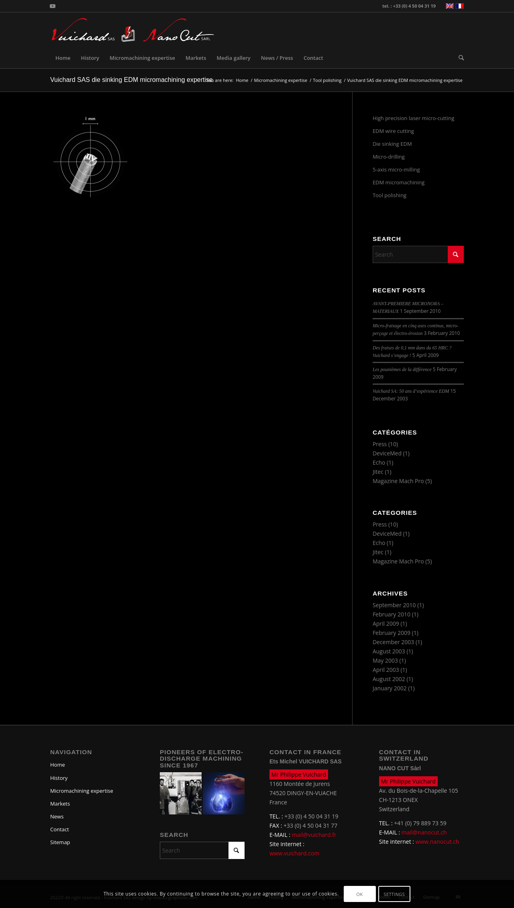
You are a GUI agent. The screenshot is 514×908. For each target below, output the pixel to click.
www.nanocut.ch (437, 841)
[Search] (458, 58)
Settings (394, 894)
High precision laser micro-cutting (413, 118)
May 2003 (385, 660)
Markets (60, 803)
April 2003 (386, 669)
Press (380, 444)
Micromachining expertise (81, 790)
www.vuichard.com (294, 853)
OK (360, 894)
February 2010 (391, 614)
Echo (379, 462)
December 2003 (393, 642)
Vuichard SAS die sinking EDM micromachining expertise (131, 79)
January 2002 (390, 688)
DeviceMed (387, 453)
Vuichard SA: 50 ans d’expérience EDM (411, 391)
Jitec (378, 471)
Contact (59, 829)
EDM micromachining (398, 182)
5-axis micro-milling (396, 169)
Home (57, 764)
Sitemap (60, 842)
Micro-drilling (389, 156)
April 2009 (386, 623)
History (58, 777)
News (56, 816)
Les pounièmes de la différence (402, 369)
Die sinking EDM (392, 143)
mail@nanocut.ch (424, 832)
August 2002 (389, 679)
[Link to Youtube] (53, 6)
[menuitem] (63, 58)
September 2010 (394, 605)
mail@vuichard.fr (314, 835)
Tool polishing (389, 195)
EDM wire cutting (393, 131)
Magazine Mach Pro (398, 481)
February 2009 (391, 633)
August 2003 (389, 651)
